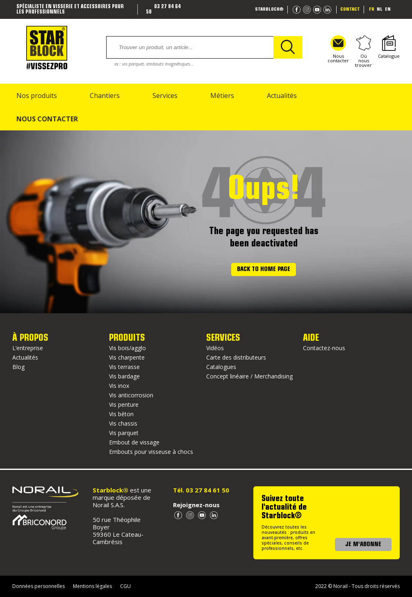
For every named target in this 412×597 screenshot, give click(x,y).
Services (165, 95)
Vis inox (119, 386)
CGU (125, 586)
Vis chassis (123, 423)
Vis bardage (124, 376)
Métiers (222, 95)
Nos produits (36, 95)
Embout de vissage (134, 442)
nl (379, 9)
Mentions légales (92, 586)
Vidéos (215, 348)
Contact (350, 9)
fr (371, 9)
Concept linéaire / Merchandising (249, 376)
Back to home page (263, 269)
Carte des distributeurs (236, 357)
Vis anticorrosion (131, 395)
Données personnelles (38, 586)
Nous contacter (338, 49)
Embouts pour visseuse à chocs (151, 452)
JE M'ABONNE (363, 544)
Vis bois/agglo (127, 348)
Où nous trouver (363, 51)
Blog (18, 367)
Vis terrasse (124, 367)
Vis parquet (124, 433)
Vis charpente (127, 357)
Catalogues (221, 367)
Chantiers (105, 95)
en (388, 9)
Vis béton (121, 414)
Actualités (282, 95)
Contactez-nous (324, 348)
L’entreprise (27, 348)
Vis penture (124, 404)
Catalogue (389, 47)
